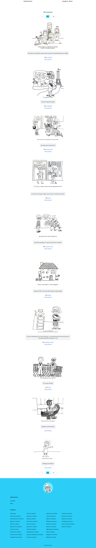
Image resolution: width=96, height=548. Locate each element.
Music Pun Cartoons (51, 526)
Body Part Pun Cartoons (16, 526)
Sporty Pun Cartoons (67, 518)
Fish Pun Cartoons (31, 524)
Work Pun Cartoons (66, 526)
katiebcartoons (28, 1)
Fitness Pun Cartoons (32, 526)
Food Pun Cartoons (31, 529)
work (49, 198)
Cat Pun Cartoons (14, 529)
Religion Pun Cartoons (51, 534)
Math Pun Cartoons (51, 518)
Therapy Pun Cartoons (67, 521)
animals (48, 149)
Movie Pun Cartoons (51, 524)
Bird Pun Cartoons (14, 524)
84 (47, 16)
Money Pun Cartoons (51, 521)
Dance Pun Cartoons (32, 516)
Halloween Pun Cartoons (33, 532)
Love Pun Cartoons (51, 516)
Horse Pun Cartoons (32, 537)
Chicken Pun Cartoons (15, 532)
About (11, 503)
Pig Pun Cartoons (50, 532)
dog (52, 149)
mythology (49, 106)
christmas (49, 57)
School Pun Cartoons (67, 513)
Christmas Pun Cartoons (16, 534)
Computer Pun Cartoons (16, 537)
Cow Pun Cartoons (31, 513)
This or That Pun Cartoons (68, 524)
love (53, 342)
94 (53, 16)
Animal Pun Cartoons (15, 516)
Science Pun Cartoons (67, 516)
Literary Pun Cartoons (51, 513)
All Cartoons (13, 513)
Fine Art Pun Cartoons (32, 521)
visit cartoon (48, 59)
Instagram (12, 501)
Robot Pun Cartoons (51, 537)
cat (50, 342)
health (49, 295)
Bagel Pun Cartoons (15, 521)
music (51, 246)
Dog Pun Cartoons (31, 518)
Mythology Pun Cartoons (52, 529)
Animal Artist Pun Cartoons (16, 518)
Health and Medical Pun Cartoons (35, 534)
